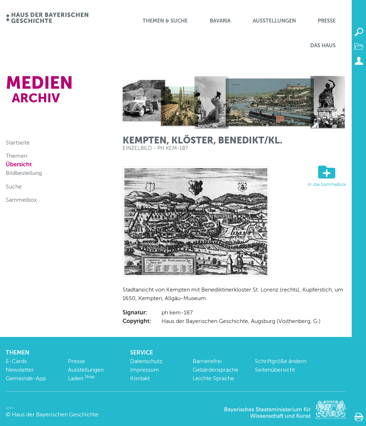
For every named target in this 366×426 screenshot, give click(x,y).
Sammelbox (21, 200)
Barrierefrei (207, 361)
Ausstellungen (274, 21)
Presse (327, 21)
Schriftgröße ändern (280, 361)
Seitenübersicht (275, 370)
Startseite (18, 142)
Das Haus (323, 45)
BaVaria (220, 21)
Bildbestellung (24, 173)
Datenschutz (146, 361)
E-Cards (16, 361)
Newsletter (20, 370)
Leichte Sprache (213, 378)
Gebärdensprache (215, 370)
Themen (16, 156)
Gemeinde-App (26, 378)
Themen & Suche (165, 21)
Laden (81, 378)
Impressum (144, 370)
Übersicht (19, 164)
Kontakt (140, 378)
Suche (14, 186)
